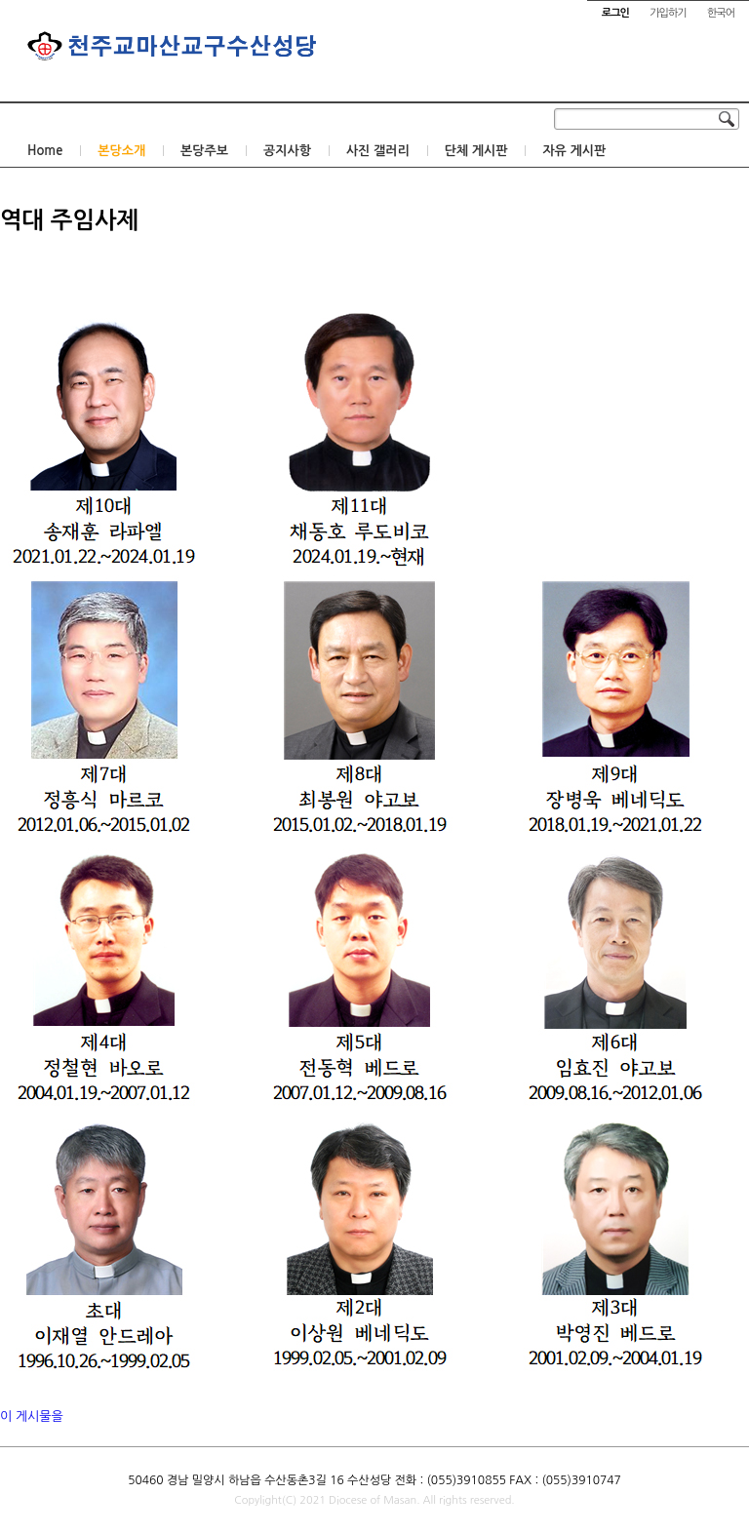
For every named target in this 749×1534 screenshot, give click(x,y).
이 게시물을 (31, 1416)
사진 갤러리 (378, 150)
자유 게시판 (574, 150)
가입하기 (668, 13)
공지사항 (287, 150)
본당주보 (204, 150)
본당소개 (121, 150)
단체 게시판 (476, 150)
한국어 (720, 13)
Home (44, 150)
